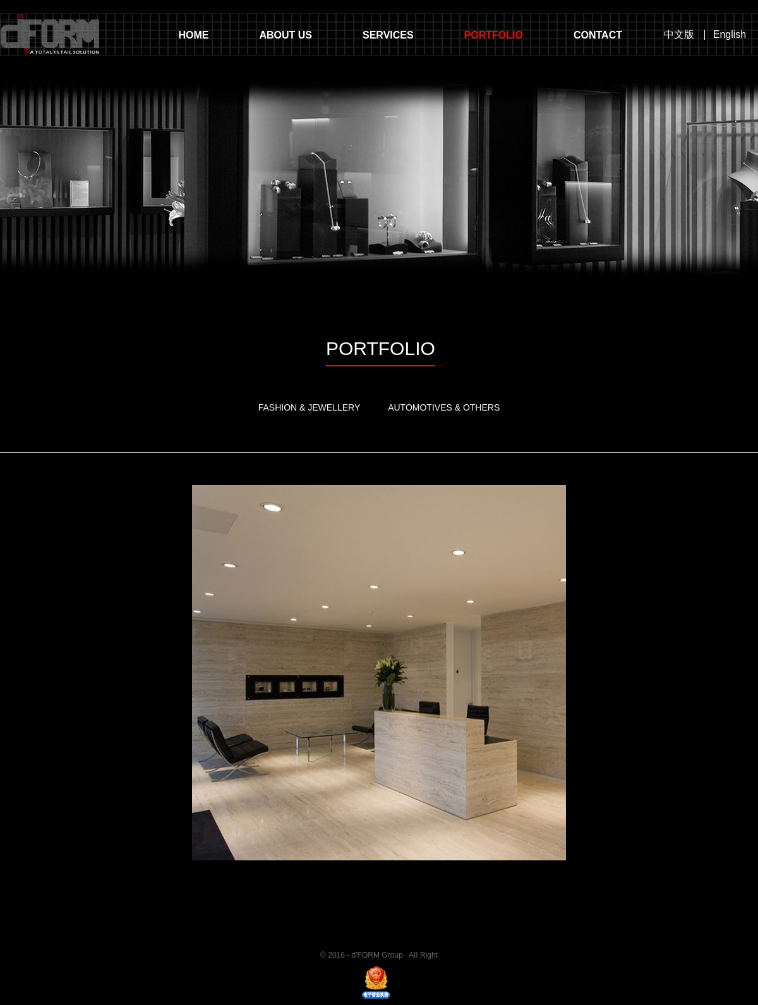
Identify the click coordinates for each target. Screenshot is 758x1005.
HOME (193, 35)
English (729, 35)
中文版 (679, 35)
